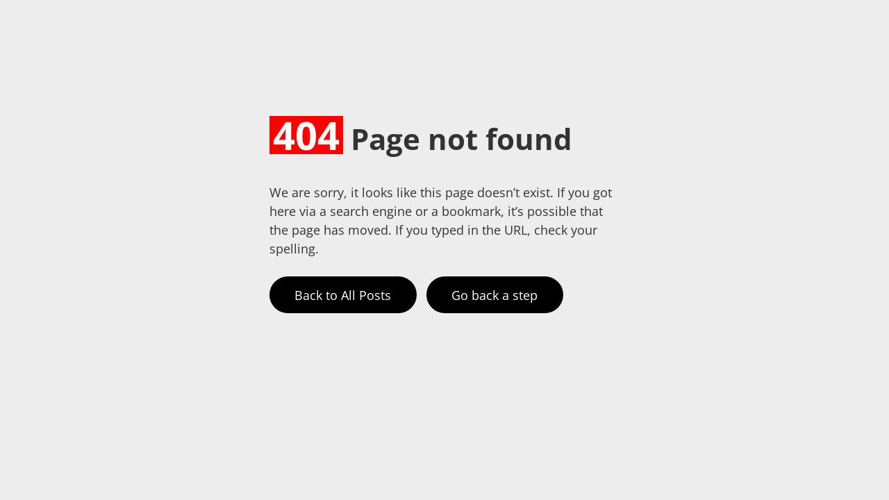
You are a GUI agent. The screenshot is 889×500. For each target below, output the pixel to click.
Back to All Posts (342, 295)
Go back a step (494, 295)
